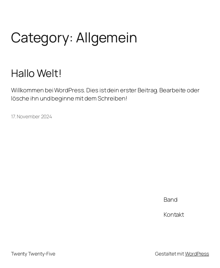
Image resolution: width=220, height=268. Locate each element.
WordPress (197, 253)
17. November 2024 (31, 116)
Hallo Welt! (36, 73)
